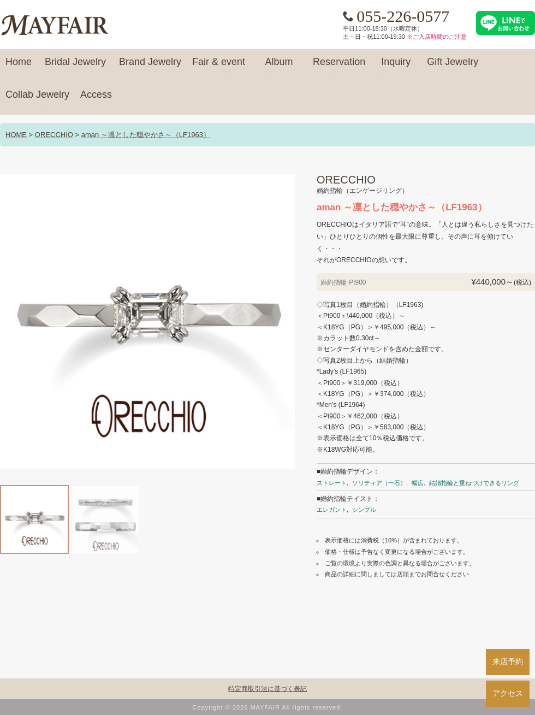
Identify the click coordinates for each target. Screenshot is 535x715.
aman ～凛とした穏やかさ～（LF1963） (145, 135)
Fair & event (218, 66)
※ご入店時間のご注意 (437, 36)
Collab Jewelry (37, 99)
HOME (16, 135)
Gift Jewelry (452, 66)
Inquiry (395, 66)
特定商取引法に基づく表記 (267, 689)
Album (279, 66)
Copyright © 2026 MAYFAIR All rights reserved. (268, 707)
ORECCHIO (54, 135)
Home (18, 66)
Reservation (339, 66)
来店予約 (507, 661)
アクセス (507, 693)
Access (96, 99)
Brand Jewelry (150, 66)
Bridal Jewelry (75, 66)
